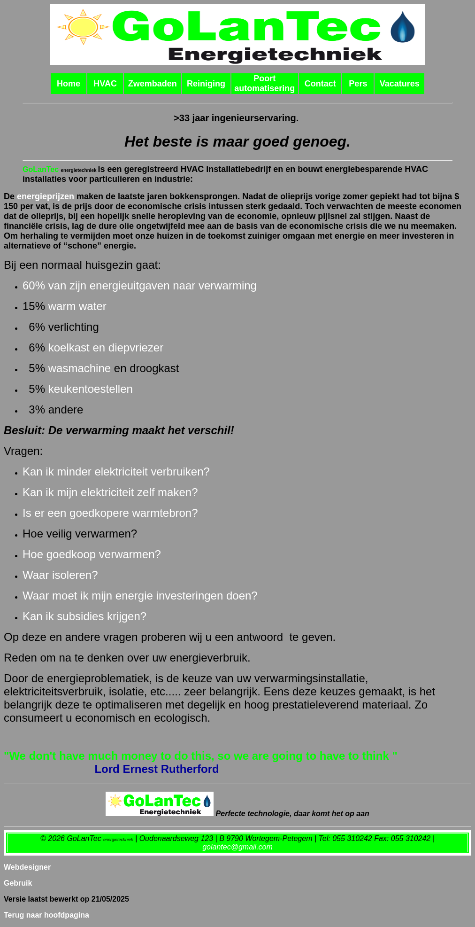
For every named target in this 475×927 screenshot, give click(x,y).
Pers (358, 83)
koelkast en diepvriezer (105, 347)
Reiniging (206, 83)
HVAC (105, 83)
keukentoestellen (90, 388)
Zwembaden (152, 83)
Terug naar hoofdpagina (46, 915)
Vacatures (400, 83)
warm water (77, 306)
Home (68, 83)
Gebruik (18, 883)
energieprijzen (45, 196)
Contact (320, 83)
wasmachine (79, 368)
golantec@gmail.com (237, 847)
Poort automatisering (264, 83)
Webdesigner (27, 867)
